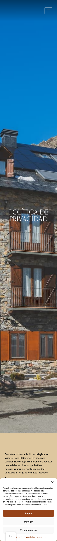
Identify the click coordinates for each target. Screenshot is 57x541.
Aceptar (28, 513)
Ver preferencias (28, 530)
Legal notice (42, 537)
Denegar (28, 521)
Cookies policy (16, 537)
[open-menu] (48, 10)
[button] (52, 482)
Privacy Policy (29, 537)
